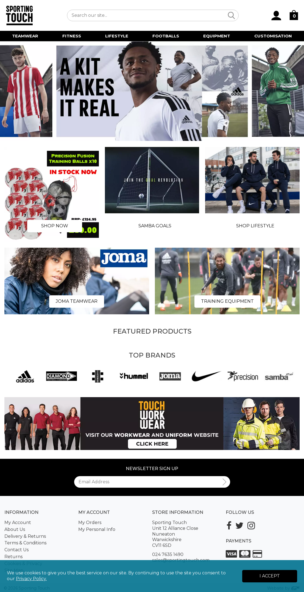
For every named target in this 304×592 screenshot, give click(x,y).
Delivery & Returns (25, 536)
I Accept (270, 576)
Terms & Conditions (25, 542)
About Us (14, 529)
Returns (13, 556)
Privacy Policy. (31, 578)
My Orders (89, 522)
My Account (17, 522)
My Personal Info (96, 529)
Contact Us (16, 549)
